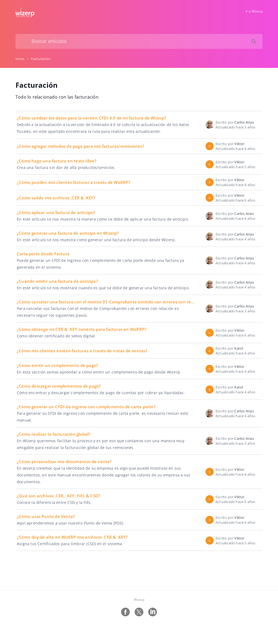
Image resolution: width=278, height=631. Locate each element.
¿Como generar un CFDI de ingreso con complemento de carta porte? (86, 406)
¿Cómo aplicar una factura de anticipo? (56, 212)
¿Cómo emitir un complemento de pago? (57, 365)
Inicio (23, 58)
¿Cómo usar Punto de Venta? (46, 516)
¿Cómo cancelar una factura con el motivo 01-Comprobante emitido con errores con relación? (111, 301)
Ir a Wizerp (254, 11)
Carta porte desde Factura (43, 253)
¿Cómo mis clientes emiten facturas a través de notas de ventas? (82, 350)
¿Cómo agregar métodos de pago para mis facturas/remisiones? (80, 146)
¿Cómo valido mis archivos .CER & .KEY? (56, 197)
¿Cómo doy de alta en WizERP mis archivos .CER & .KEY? (72, 537)
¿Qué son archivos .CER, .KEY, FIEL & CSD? (58, 495)
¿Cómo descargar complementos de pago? (59, 386)
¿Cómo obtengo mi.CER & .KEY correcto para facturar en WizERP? (81, 329)
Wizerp (139, 599)
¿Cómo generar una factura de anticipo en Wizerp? (68, 233)
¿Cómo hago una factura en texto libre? (57, 161)
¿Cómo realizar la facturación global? (53, 434)
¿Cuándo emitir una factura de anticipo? (57, 281)
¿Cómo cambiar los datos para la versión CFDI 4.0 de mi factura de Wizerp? (91, 118)
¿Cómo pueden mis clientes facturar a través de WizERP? (73, 182)
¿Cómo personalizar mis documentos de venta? (64, 461)
